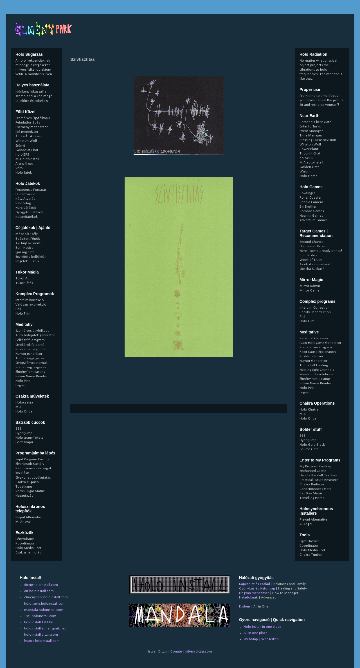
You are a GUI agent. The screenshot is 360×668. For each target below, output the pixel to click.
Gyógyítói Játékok (29, 212)
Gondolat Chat (26, 150)
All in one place (255, 633)
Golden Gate (310, 167)
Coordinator (309, 546)
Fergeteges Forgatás (31, 190)
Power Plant (309, 149)
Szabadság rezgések (30, 367)
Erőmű (20, 145)
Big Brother (308, 207)
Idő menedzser (26, 132)
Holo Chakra (309, 409)
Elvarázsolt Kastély (29, 464)
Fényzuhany (24, 539)
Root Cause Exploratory (318, 352)
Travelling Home (312, 498)
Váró (19, 168)
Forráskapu (24, 442)
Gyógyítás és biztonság (257, 588)
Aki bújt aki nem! (28, 243)
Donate (176, 651)
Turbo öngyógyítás (29, 358)
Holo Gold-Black (312, 445)
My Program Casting (315, 466)
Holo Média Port (28, 548)
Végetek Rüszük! (27, 261)
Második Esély (26, 234)
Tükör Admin (25, 278)
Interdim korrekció (29, 300)
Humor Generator (313, 361)
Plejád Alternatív (28, 517)
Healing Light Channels (317, 370)
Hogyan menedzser (254, 593)
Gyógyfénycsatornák (31, 363)
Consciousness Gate (316, 489)
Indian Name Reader (31, 376)
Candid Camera (311, 202)
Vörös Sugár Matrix (30, 491)
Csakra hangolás (28, 552)
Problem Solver (311, 356)
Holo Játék (23, 172)
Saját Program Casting (32, 459)
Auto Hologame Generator (320, 343)
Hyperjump (23, 433)
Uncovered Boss (312, 246)
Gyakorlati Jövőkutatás (33, 477)
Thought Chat (310, 153)
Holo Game (309, 176)
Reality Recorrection (315, 312)
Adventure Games (314, 220)
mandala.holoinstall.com (43, 610)
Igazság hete (25, 252)
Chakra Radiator (312, 484)
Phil (18, 309)
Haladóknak (248, 597)
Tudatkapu (23, 486)
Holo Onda (23, 411)
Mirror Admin (310, 286)
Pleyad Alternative (314, 519)
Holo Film (22, 313)
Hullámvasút (25, 194)
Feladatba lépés (27, 122)
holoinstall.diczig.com (41, 634)
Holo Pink (22, 381)
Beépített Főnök (27, 239)
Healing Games (311, 216)
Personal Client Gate (315, 122)
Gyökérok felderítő (29, 345)
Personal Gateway (314, 338)
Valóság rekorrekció (30, 304)
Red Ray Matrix (311, 493)
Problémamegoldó (30, 349)
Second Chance (311, 242)
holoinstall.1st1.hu (38, 622)
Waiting (305, 171)
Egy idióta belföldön (30, 257)
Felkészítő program (30, 340)
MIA (18, 407)
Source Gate (309, 449)
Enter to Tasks (310, 126)
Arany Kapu (24, 163)
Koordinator (24, 543)
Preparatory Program (316, 347)
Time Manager (311, 135)
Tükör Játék (24, 283)
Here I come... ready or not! (321, 251)
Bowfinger (307, 193)
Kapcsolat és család (254, 584)
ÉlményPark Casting (315, 379)
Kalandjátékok (26, 217)
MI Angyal (23, 522)
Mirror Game (310, 290)
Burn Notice (24, 248)
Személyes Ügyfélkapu (32, 118)
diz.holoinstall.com (39, 591)
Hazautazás (24, 495)
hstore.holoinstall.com (42, 641)
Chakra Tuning (310, 555)
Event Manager (311, 131)
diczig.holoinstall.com (41, 585)
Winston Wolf (26, 141)
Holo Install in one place (262, 627)
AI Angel (306, 524)
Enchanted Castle (313, 471)
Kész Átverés (25, 199)
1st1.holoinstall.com (40, 616)
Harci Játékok (25, 208)
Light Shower (309, 541)
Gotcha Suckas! (312, 269)
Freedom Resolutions (316, 374)
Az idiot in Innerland (315, 264)
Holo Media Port (312, 550)
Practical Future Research (319, 480)
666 (18, 429)
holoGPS (22, 154)
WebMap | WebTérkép (261, 639)
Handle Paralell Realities (318, 475)
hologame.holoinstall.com (45, 604)
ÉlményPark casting (30, 372)
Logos (20, 385)
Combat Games (312, 211)
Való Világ (23, 203)
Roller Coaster (310, 197)
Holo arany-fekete (29, 438)
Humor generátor (28, 354)
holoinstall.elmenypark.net (45, 628)
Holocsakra (24, 402)
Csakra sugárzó (27, 482)
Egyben (244, 606)
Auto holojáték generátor (35, 335)
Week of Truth (311, 260)
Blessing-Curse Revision (318, 140)
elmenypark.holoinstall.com (46, 597)
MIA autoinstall (27, 159)
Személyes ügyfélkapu (32, 331)
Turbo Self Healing (314, 365)
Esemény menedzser (31, 127)
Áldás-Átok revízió (29, 136)
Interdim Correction (315, 308)
